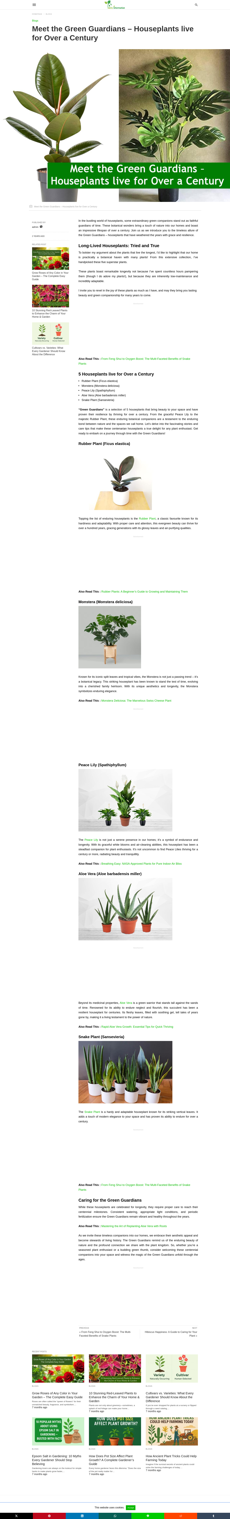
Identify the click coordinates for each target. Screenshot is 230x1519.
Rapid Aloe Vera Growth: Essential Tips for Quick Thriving (137, 1026)
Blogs (35, 20)
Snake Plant (92, 1112)
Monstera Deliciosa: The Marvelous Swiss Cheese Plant (136, 700)
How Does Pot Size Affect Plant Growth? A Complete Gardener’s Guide (111, 1460)
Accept (130, 1508)
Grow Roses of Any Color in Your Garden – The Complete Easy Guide (50, 276)
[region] (138, 330)
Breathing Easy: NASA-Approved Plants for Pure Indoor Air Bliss (141, 863)
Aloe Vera (126, 1002)
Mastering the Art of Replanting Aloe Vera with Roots (134, 1226)
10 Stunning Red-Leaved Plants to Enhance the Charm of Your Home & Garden (49, 313)
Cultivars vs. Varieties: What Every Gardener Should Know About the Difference (48, 351)
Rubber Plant (147, 518)
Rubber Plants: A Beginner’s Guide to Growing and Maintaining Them (144, 591)
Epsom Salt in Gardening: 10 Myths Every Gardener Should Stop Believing (56, 1460)
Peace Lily (91, 839)
